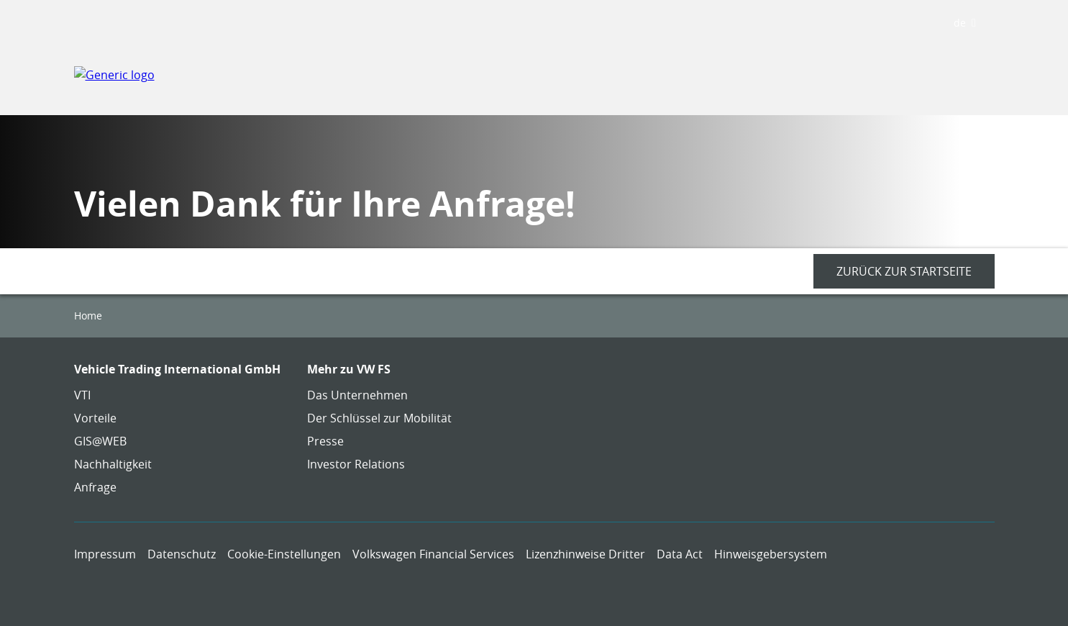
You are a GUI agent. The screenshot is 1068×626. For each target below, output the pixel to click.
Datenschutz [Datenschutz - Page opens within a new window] (181, 554)
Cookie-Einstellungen (284, 554)
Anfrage (95, 487)
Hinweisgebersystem (770, 554)
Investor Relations (356, 464)
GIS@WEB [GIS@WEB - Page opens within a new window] (100, 441)
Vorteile (95, 418)
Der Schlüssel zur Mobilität (379, 418)
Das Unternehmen (357, 395)
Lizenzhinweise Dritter (585, 554)
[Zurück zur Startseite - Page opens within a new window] (904, 271)
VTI (82, 395)
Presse (325, 441)
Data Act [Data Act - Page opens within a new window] (680, 554)
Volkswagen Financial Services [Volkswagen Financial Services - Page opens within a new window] (433, 554)
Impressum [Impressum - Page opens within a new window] (105, 554)
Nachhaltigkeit (113, 464)
